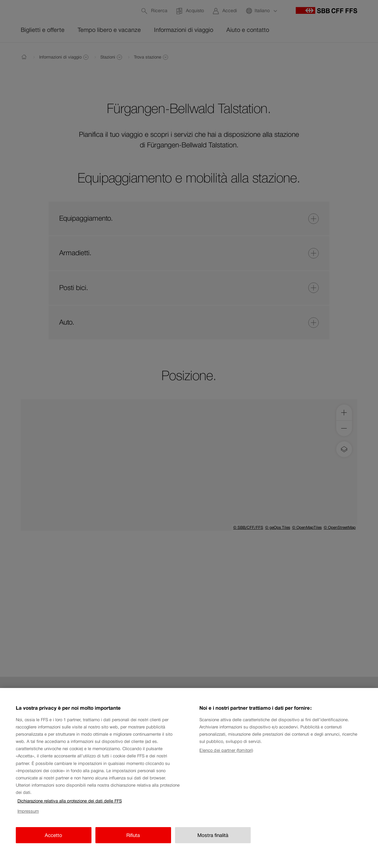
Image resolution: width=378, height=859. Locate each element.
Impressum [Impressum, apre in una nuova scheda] (28, 816)
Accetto (53, 840)
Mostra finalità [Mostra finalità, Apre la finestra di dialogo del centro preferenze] (212, 840)
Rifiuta (133, 840)
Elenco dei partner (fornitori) (226, 755)
